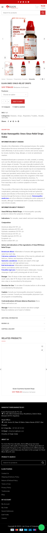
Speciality (5, 117)
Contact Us (5, 432)
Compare (6, 107)
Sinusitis (32, 79)
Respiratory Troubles (20, 79)
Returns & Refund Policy (10, 440)
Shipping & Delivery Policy (10, 436)
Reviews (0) (5, 323)
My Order (5, 467)
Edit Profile (5, 474)
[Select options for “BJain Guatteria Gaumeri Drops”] (42, 350)
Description (6, 130)
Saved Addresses (8, 470)
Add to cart (18, 101)
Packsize (5, 91)
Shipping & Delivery (8, 329)
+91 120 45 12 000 (18, 387)
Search (42, 13)
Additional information (10, 318)
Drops (20, 116)
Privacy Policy (6, 447)
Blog (3, 454)
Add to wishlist (19, 107)
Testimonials (6, 450)
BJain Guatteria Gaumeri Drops (24, 348)
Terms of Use (6, 443)
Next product (44, 79)
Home (3, 79)
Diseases (10, 79)
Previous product (40, 79)
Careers (4, 477)
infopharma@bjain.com (16, 390)
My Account (5, 463)
